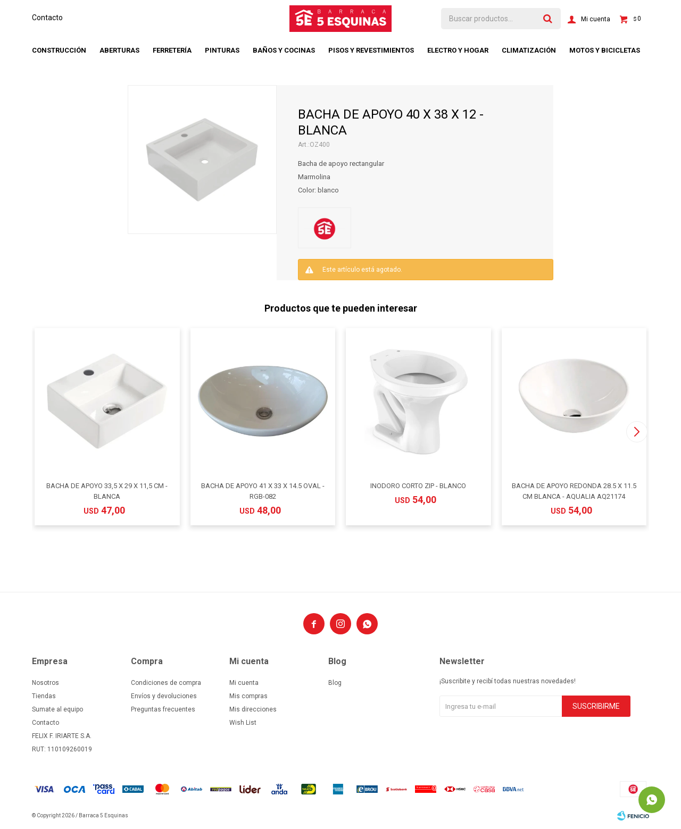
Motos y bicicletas (604, 50)
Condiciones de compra (166, 682)
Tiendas (44, 696)
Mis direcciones (253, 709)
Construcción (59, 50)
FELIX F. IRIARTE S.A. (62, 736)
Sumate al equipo (57, 709)
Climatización (529, 50)
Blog (335, 682)
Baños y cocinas (284, 50)
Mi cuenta (244, 682)
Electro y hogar (457, 50)
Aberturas (119, 50)
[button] (636, 431)
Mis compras (248, 696)
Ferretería (172, 50)
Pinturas (222, 50)
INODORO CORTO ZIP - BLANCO (418, 486)
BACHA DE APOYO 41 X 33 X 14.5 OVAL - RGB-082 (263, 491)
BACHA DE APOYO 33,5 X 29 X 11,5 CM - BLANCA (107, 491)
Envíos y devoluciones (164, 696)
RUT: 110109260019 (62, 749)
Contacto (47, 17)
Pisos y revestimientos (371, 50)
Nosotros (45, 682)
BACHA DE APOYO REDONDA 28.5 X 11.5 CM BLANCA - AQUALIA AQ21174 (574, 491)
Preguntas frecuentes (163, 709)
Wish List (242, 722)
